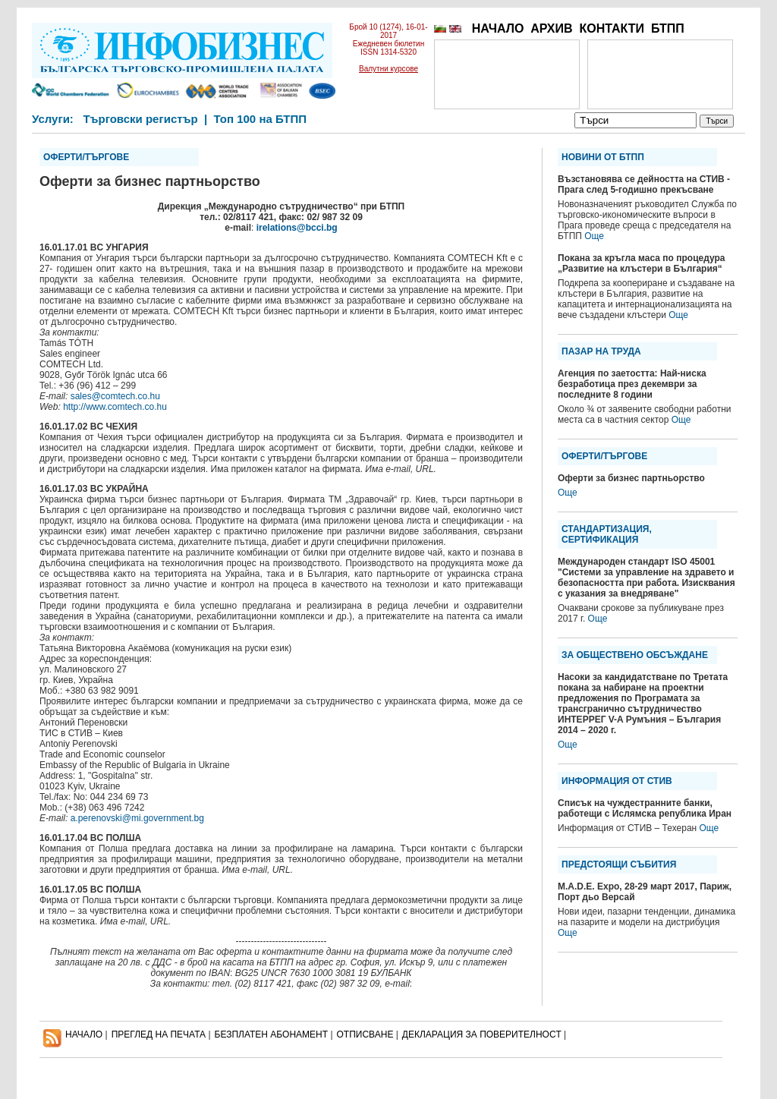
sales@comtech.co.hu (115, 396)
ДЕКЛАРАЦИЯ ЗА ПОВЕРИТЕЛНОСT (482, 1034)
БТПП (667, 28)
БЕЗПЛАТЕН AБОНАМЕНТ (272, 1034)
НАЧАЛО (498, 28)
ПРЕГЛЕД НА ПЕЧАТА (159, 1034)
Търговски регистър (140, 118)
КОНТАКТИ (611, 28)
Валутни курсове (388, 69)
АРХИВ (551, 28)
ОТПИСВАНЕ (365, 1034)
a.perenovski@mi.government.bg (137, 818)
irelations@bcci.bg (297, 227)
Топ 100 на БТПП (260, 118)
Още (594, 236)
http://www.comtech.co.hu (115, 406)
